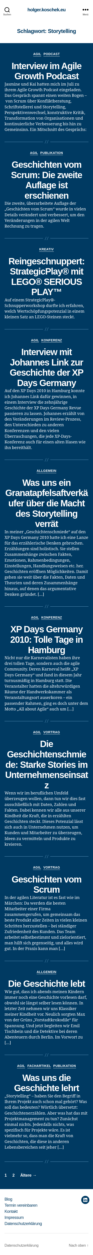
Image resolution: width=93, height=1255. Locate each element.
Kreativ (46, 249)
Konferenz (51, 340)
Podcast (51, 54)
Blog (8, 1199)
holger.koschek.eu (46, 9)
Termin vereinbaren (21, 1205)
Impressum (14, 1217)
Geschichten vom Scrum (46, 884)
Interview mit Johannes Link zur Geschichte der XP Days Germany (46, 367)
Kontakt (11, 1211)
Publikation (51, 153)
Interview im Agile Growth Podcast (46, 71)
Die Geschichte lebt (46, 984)
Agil (37, 54)
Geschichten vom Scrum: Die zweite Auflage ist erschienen (46, 180)
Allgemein (46, 471)
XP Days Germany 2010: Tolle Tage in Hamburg (46, 639)
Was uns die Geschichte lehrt (46, 1083)
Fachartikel (39, 1066)
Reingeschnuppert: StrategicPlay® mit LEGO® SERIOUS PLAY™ (46, 276)
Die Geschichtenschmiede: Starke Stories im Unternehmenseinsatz (46, 764)
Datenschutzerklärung (23, 1223)
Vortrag (51, 732)
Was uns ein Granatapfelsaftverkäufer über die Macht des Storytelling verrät (46, 503)
